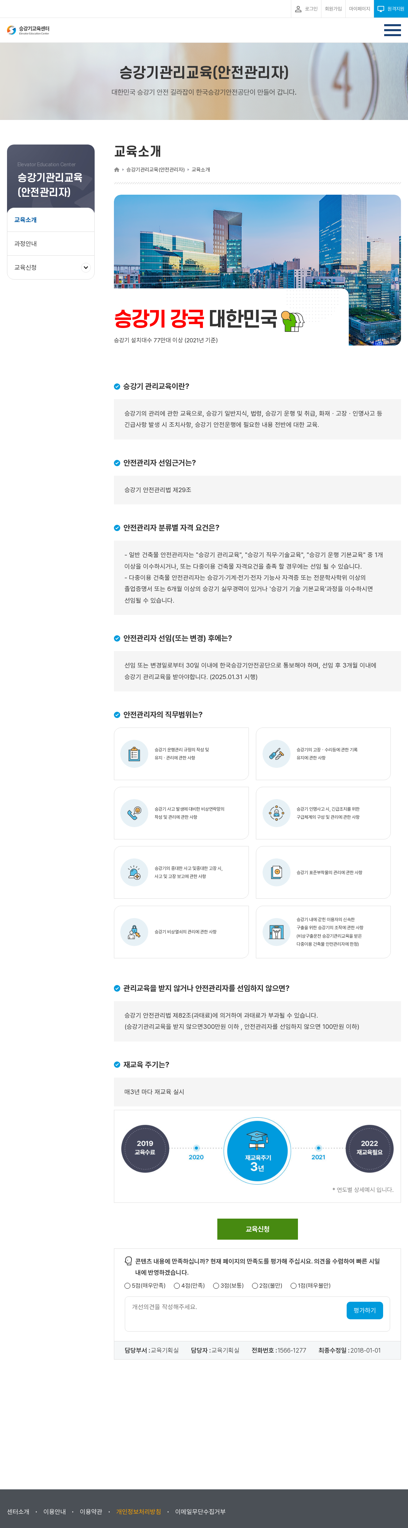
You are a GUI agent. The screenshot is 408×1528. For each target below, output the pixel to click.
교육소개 (25, 219)
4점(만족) (193, 1285)
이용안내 (54, 1511)
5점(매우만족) (149, 1285)
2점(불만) (271, 1285)
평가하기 (365, 1310)
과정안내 (25, 243)
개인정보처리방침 (138, 1511)
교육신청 (28, 270)
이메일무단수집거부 (200, 1511)
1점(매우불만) (314, 1285)
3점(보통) (232, 1285)
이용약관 (91, 1511)
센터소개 (18, 1511)
